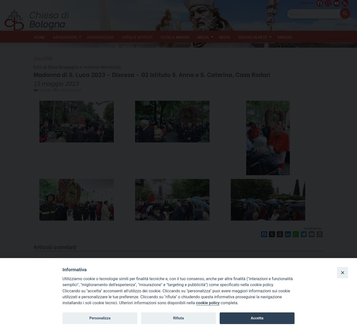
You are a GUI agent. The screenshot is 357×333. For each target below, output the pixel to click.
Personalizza (99, 318)
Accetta (257, 318)
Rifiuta (178, 318)
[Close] (342, 272)
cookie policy (208, 302)
